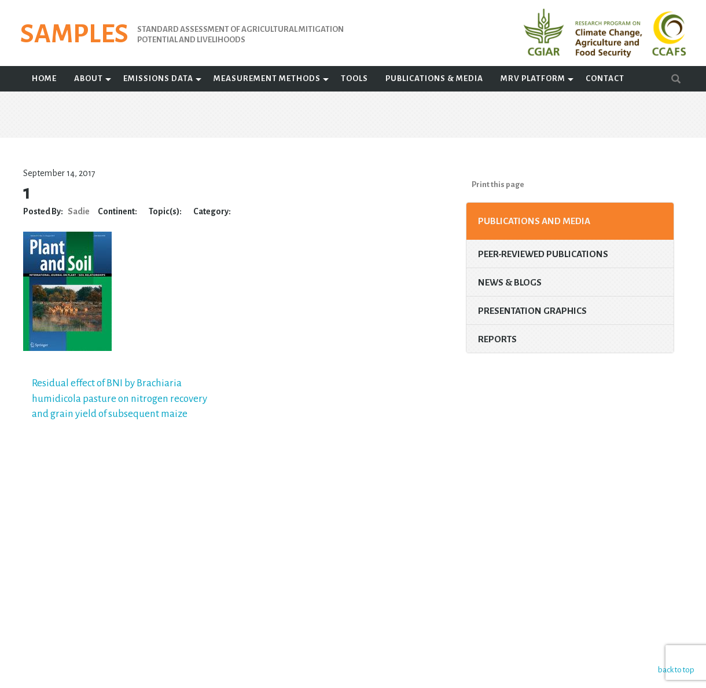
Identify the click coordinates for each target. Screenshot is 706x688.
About (88, 78)
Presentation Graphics (532, 311)
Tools (354, 78)
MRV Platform (533, 78)
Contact (605, 78)
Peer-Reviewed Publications (543, 254)
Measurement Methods (267, 78)
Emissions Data (158, 78)
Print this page (498, 184)
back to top (674, 669)
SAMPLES (74, 34)
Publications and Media (534, 221)
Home (44, 78)
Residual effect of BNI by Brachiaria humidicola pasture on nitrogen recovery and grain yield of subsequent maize (119, 398)
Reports (497, 339)
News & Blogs (510, 282)
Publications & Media (434, 78)
